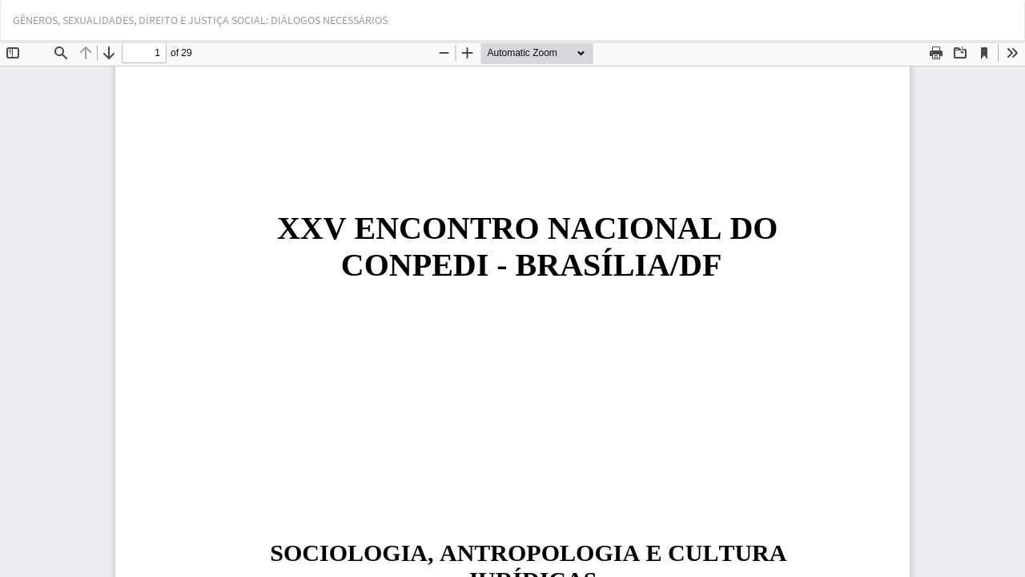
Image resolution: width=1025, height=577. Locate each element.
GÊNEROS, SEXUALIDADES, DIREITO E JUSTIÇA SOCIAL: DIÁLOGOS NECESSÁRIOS (200, 20)
